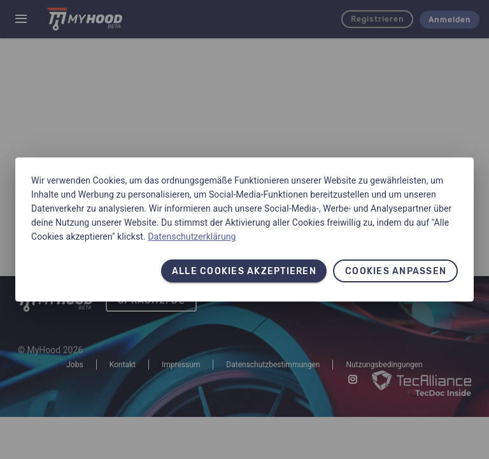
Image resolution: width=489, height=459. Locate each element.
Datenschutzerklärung (192, 236)
